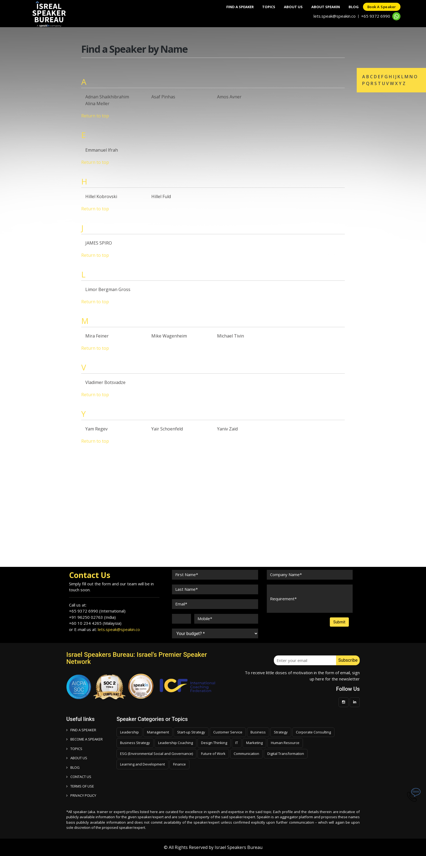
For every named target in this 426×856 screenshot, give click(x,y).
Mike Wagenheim (169, 336)
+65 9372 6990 (375, 16)
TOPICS (74, 748)
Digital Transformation (285, 753)
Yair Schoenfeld (167, 429)
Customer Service (227, 732)
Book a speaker (380, 6)
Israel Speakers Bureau (238, 847)
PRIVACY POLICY (81, 795)
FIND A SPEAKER (81, 729)
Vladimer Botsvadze (105, 382)
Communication (246, 753)
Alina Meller (97, 104)
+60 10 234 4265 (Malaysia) (95, 623)
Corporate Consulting (313, 732)
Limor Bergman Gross (107, 289)
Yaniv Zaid (227, 429)
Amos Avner (229, 97)
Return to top (95, 116)
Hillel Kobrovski (101, 196)
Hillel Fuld (161, 196)
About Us (285, 6)
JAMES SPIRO (98, 243)
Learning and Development (142, 764)
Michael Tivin (230, 336)
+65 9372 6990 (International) (97, 611)
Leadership (129, 732)
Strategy (281, 732)
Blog (350, 6)
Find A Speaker (228, 6)
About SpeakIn (320, 6)
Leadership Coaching (175, 742)
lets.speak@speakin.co (335, 16)
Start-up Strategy (191, 732)
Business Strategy (135, 742)
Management (158, 732)
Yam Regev (96, 429)
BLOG (73, 767)
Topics (258, 6)
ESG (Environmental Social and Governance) (156, 753)
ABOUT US (76, 757)
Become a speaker (84, 739)
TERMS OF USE (80, 786)
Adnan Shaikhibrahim (107, 97)
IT (236, 742)
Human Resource (285, 742)
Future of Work (213, 753)
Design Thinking (214, 742)
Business (258, 732)
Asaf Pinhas (163, 97)
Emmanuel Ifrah (101, 150)
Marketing (254, 742)
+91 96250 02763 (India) (92, 617)
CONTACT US (78, 776)
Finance (179, 764)
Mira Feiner (97, 336)
